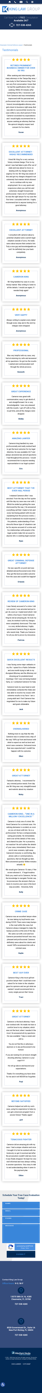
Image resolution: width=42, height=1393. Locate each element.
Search (27, 2)
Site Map (27, 1364)
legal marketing (15, 1359)
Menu (32, 2)
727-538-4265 (23, 25)
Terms (27, 1248)
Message (9, 1225)
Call (15, 2)
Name (8, 1203)
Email (8, 1211)
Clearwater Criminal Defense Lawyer (11, 45)
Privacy (23, 1248)
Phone (8, 1218)
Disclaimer (16, 1364)
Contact (21, 2)
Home (9, 2)
